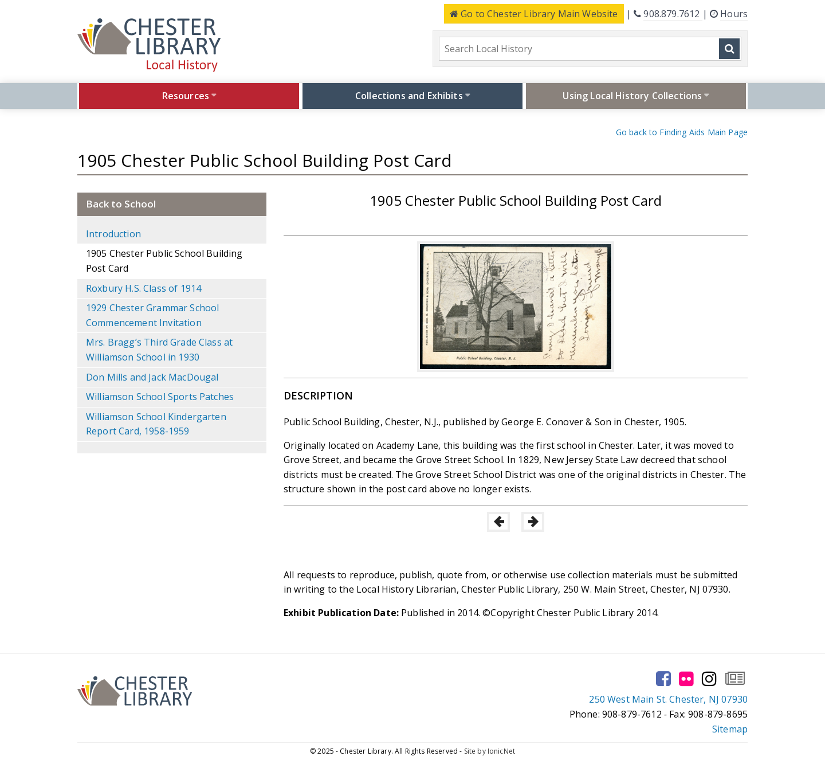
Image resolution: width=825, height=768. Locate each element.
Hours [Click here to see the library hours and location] (734, 13)
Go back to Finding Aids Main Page (682, 132)
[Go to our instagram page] (709, 678)
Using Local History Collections (632, 95)
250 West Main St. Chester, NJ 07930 (668, 699)
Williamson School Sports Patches (160, 396)
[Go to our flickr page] (686, 678)
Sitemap (730, 729)
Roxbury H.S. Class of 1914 (143, 288)
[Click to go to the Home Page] (149, 45)
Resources (185, 95)
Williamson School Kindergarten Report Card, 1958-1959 (156, 424)
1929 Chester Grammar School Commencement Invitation (152, 315)
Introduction (113, 234)
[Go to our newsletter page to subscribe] (735, 678)
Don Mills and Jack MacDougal (152, 377)
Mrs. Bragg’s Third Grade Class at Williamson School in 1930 (159, 349)
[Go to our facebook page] (663, 678)
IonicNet (501, 751)
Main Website (534, 13)
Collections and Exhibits (409, 95)
